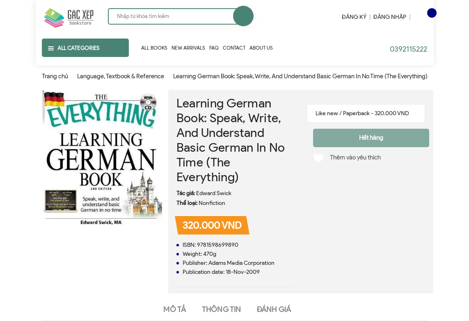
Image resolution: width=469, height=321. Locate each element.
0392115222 (408, 49)
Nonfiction (212, 203)
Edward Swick (213, 193)
